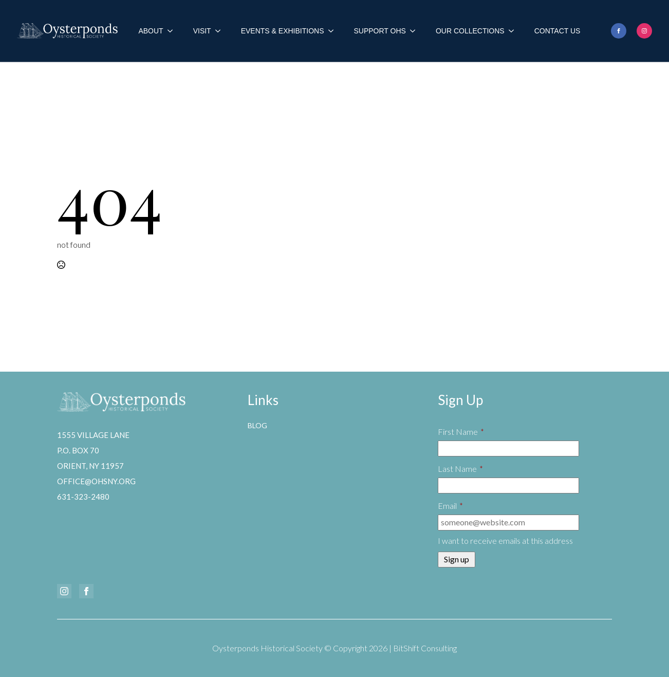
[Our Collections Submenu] (514, 31)
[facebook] (618, 31)
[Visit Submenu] (221, 31)
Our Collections (470, 31)
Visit (202, 31)
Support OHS (380, 31)
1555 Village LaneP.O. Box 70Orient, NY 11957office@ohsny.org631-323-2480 (96, 465)
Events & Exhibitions (282, 31)
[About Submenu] (173, 31)
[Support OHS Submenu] (415, 31)
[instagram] (644, 31)
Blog (257, 425)
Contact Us (557, 31)
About (150, 31)
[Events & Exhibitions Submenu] (334, 31)
